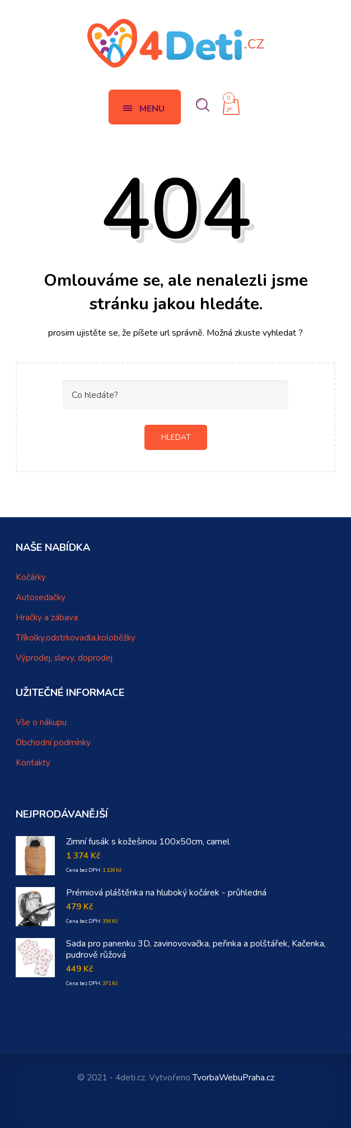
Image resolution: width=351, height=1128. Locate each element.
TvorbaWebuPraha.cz (233, 1077)
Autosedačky (40, 597)
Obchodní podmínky (53, 742)
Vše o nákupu (41, 722)
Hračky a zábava (47, 617)
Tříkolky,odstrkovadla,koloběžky (75, 637)
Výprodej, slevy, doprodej (64, 657)
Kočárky (31, 577)
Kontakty (33, 762)
